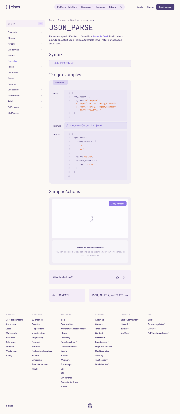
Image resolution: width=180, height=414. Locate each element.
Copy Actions (117, 203)
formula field (100, 36)
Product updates (156, 324)
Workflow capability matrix (73, 329)
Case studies (67, 324)
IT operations (38, 329)
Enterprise (37, 360)
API (62, 373)
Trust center (101, 359)
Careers (98, 324)
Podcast (64, 355)
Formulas (62, 20)
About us (99, 320)
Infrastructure (38, 333)
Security (36, 324)
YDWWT (64, 386)
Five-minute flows (69, 382)
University (65, 337)
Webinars (65, 360)
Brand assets (102, 342)
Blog (63, 320)
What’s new (11, 351)
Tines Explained (69, 342)
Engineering (37, 337)
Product (36, 342)
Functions (74, 20)
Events (64, 351)
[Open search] (121, 7)
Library (64, 333)
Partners (36, 346)
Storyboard (11, 324)
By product (37, 320)
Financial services (40, 364)
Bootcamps (66, 364)
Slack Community (130, 319)
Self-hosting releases (158, 333)
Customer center (69, 346)
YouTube (125, 333)
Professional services (42, 351)
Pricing (9, 355)
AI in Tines (10, 337)
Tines (10, 406)
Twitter (125, 328)
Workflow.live (102, 364)
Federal (35, 355)
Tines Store (101, 328)
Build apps (10, 342)
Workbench (11, 333)
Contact (99, 333)
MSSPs (35, 369)
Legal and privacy (103, 346)
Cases (8, 329)
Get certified (66, 378)
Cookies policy (102, 351)
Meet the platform (14, 320)
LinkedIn (125, 324)
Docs (51, 20)
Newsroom (100, 337)
